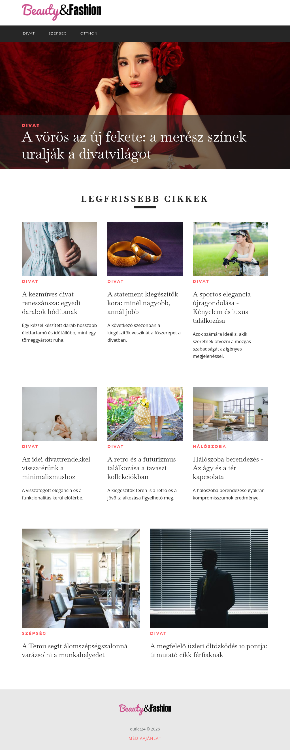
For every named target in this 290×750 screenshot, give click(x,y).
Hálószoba (210, 446)
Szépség (34, 633)
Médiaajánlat (145, 738)
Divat (31, 125)
